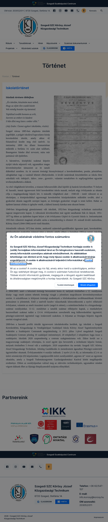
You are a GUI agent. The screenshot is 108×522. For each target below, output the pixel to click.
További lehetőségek (65, 285)
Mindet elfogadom (87, 285)
